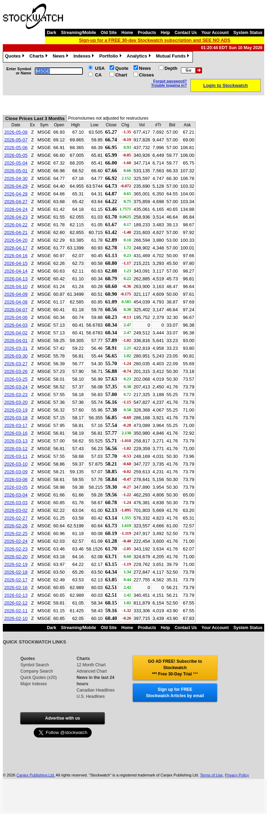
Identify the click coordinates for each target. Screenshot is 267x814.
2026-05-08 (16, 132)
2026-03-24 (16, 386)
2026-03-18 (16, 417)
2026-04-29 (16, 186)
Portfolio (111, 57)
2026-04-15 (16, 263)
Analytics (139, 57)
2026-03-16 (16, 433)
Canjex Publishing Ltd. (36, 775)
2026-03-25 (16, 379)
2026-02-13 (16, 595)
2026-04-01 (16, 340)
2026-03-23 (16, 394)
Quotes (15, 57)
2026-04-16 (16, 255)
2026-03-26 (16, 371)
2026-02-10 (16, 618)
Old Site (109, 32)
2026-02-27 (16, 518)
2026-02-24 (16, 541)
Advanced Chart (92, 671)
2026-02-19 (16, 564)
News (61, 57)
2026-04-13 (16, 278)
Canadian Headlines (96, 690)
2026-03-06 (16, 479)
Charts (39, 57)
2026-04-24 (16, 209)
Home (127, 32)
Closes (146, 75)
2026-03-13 (16, 440)
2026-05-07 (16, 139)
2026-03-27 (16, 363)
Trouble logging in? (169, 85)
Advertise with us (62, 718)
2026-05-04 (16, 163)
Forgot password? (170, 81)
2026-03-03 (16, 502)
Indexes (84, 57)
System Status (247, 32)
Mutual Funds (173, 57)
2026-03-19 (16, 410)
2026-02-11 (16, 610)
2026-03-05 (16, 487)
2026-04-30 (16, 178)
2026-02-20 (16, 556)
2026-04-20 (16, 240)
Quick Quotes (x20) (38, 677)
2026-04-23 (16, 217)
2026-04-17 (16, 248)
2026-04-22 (16, 224)
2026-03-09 (16, 471)
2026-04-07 (16, 309)
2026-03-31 (16, 348)
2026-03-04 (16, 495)
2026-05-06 (16, 147)
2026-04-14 (16, 271)
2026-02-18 (16, 572)
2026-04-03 (16, 325)
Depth (170, 68)
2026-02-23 (16, 549)
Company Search (36, 671)
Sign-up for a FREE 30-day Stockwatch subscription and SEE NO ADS (154, 40)
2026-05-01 (16, 170)
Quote (122, 68)
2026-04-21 (16, 232)
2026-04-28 (16, 193)
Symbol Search (34, 664)
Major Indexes (33, 683)
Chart (121, 75)
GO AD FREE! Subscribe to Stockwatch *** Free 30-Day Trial (175, 667)
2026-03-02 (16, 510)
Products (147, 32)
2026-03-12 (16, 448)
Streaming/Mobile (78, 32)
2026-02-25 (16, 533)
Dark (51, 32)
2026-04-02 (16, 332)
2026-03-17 (16, 425)
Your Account (215, 32)
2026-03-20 (16, 402)
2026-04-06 (16, 317)
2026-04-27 (16, 201)
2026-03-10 (16, 464)
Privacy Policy (237, 775)
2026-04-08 (16, 302)
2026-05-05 (16, 155)
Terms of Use (211, 775)
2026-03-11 (16, 456)
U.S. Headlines (91, 696)
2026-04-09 (16, 294)
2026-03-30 (16, 356)
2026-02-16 (16, 587)
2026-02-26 (16, 525)
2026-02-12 (16, 603)
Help (165, 32)
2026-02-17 (16, 579)
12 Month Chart (91, 664)
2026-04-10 (16, 286)
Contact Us (186, 32)
